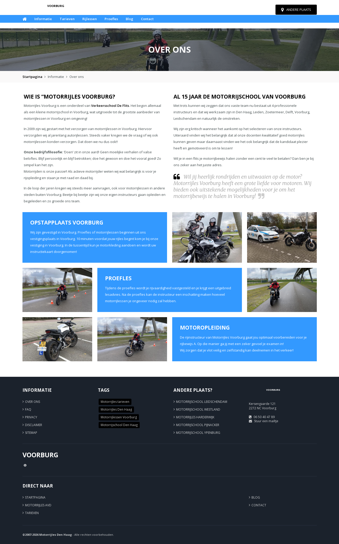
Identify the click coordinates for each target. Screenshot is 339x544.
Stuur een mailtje (266, 421)
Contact (147, 19)
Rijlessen (89, 19)
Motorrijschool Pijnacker (197, 425)
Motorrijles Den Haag (116, 409)
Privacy (31, 417)
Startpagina (32, 76)
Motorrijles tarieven (115, 401)
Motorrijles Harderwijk (195, 417)
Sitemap (31, 432)
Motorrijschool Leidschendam (201, 401)
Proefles (111, 19)
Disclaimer (33, 425)
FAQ (28, 409)
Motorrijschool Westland (198, 409)
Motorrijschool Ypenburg (198, 432)
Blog (129, 19)
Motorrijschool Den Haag (119, 425)
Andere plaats (296, 9)
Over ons (32, 401)
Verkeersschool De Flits (110, 105)
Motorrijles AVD (38, 505)
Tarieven (67, 19)
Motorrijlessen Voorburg (119, 417)
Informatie (43, 19)
